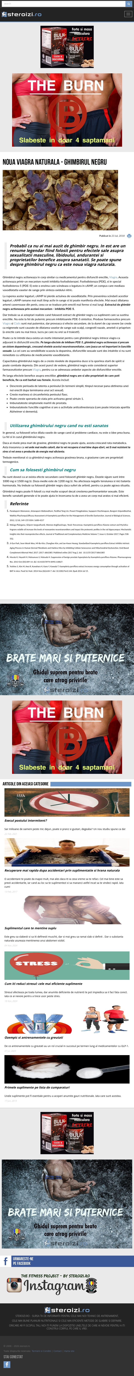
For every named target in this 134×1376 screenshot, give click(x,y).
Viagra (113, 277)
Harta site (69, 1351)
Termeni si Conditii (41, 1351)
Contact (58, 1351)
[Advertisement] (23, 586)
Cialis (17, 323)
